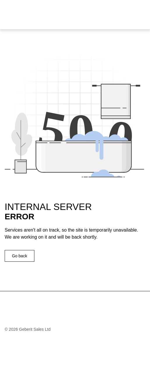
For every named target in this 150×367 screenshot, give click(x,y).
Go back (19, 256)
